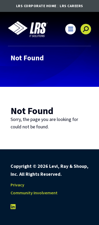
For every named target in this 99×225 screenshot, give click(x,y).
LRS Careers (71, 6)
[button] (70, 29)
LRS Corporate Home (36, 6)
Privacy (17, 185)
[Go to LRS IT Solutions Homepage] (28, 29)
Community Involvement (34, 193)
